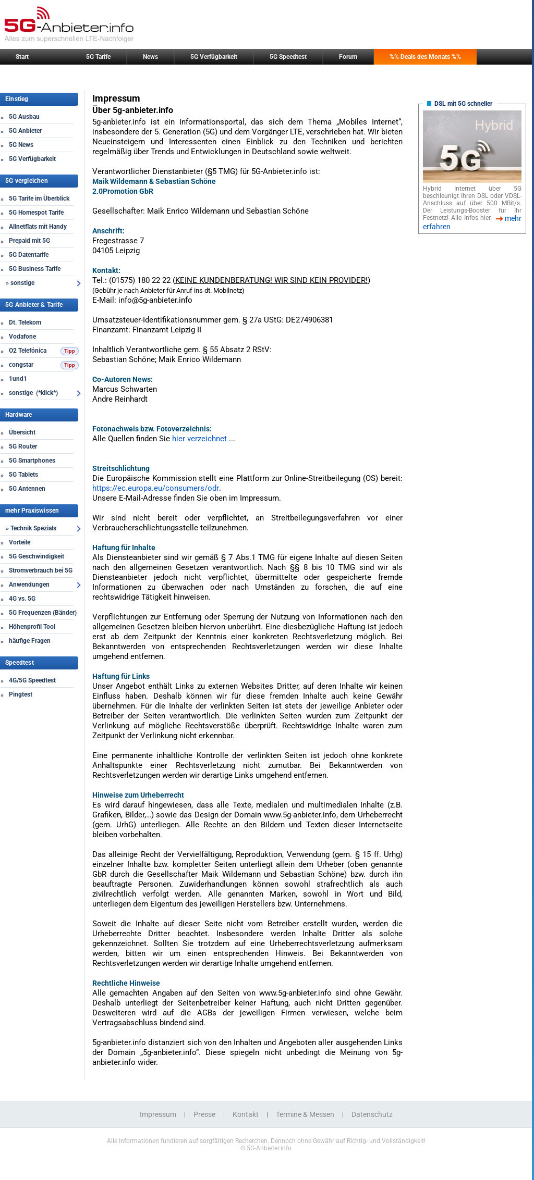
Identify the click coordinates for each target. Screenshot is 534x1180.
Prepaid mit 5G (29, 240)
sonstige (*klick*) (33, 392)
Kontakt (246, 1114)
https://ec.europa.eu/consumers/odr (155, 488)
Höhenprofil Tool (32, 626)
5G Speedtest (288, 56)
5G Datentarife (28, 254)
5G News (21, 144)
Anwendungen (29, 584)
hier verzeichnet (200, 438)
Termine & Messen (305, 1114)
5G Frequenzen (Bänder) (43, 612)
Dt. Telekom (25, 322)
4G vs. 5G (22, 598)
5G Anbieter (25, 130)
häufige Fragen (30, 640)
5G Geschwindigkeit (36, 556)
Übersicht (22, 432)
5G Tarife (98, 56)
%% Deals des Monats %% (425, 56)
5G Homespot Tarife (36, 212)
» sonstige (20, 283)
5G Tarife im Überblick (39, 198)
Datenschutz (372, 1114)
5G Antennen (27, 488)
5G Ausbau (24, 116)
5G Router (23, 446)
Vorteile (19, 542)
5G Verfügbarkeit (213, 56)
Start (22, 56)
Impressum (158, 1114)
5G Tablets (23, 474)
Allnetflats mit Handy (38, 226)
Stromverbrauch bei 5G (40, 570)
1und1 (18, 378)
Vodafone (22, 336)
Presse (204, 1114)
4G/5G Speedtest (32, 680)
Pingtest (20, 694)
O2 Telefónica (27, 350)
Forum (348, 56)
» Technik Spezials (31, 528)
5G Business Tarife (34, 268)
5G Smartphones (32, 460)
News (150, 56)
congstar (21, 364)
